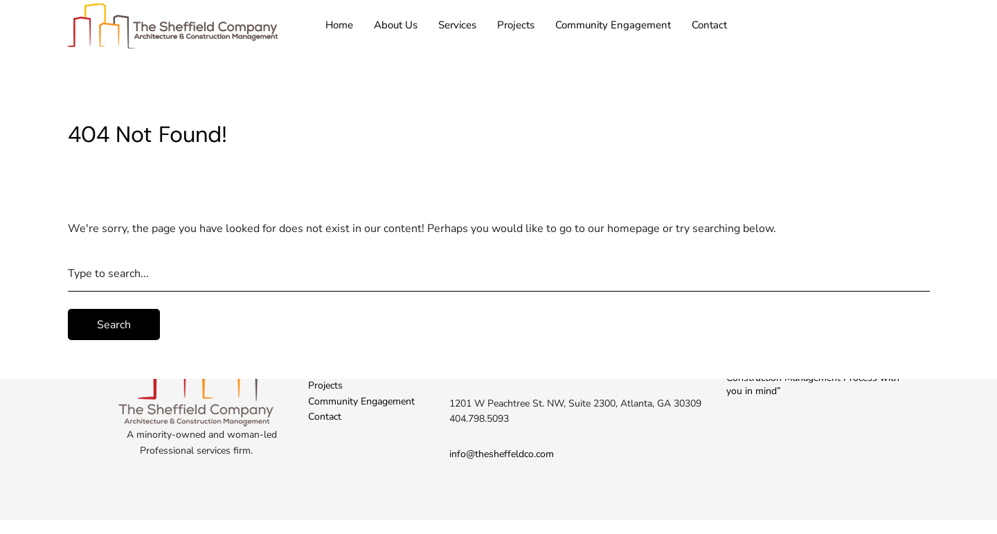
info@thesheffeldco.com (501, 454)
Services (457, 25)
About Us (395, 25)
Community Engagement (613, 25)
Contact (709, 25)
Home (339, 25)
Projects (516, 25)
